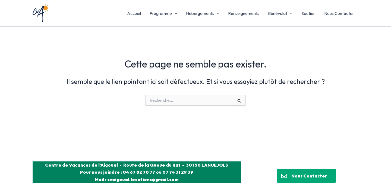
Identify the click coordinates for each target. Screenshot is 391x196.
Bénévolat (280, 13)
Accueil (134, 13)
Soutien (308, 13)
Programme (163, 13)
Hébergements (203, 13)
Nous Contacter (339, 13)
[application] (174, 13)
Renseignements (243, 13)
